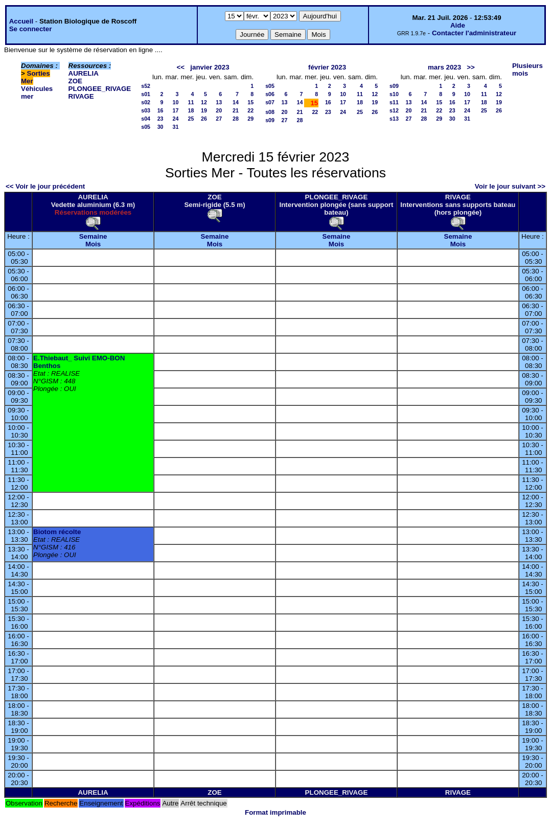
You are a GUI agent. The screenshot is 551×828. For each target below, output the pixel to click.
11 (191, 102)
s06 (269, 94)
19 (204, 110)
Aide (457, 25)
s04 (145, 119)
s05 (145, 127)
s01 (145, 94)
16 (160, 110)
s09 (269, 120)
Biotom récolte (57, 532)
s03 (145, 110)
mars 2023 (444, 67)
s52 (145, 86)
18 (191, 110)
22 (250, 110)
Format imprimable (275, 812)
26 (204, 119)
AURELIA (83, 73)
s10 (394, 94)
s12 (394, 110)
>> (471, 67)
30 (160, 127)
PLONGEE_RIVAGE (99, 89)
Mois (93, 244)
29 (250, 119)
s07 (269, 102)
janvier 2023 (209, 67)
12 (204, 102)
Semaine (93, 236)
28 (236, 119)
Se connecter (30, 29)
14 (236, 102)
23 (160, 119)
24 (176, 119)
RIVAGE (81, 96)
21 (236, 110)
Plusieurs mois (527, 69)
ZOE (75, 81)
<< (181, 67)
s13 (394, 119)
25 (191, 119)
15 (250, 102)
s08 (269, 112)
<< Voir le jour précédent (45, 186)
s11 (394, 102)
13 (219, 102)
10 (176, 102)
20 (219, 110)
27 (219, 119)
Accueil (21, 21)
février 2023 (327, 67)
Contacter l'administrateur (474, 33)
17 (176, 110)
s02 (145, 102)
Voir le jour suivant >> (510, 186)
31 (176, 127)
